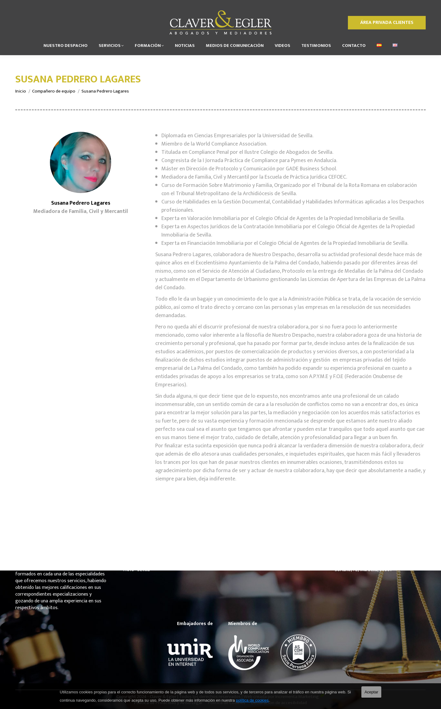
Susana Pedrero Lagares (80, 203)
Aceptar (371, 692)
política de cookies (252, 700)
